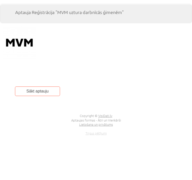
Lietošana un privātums (96, 124)
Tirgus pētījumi (96, 133)
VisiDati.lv (105, 115)
